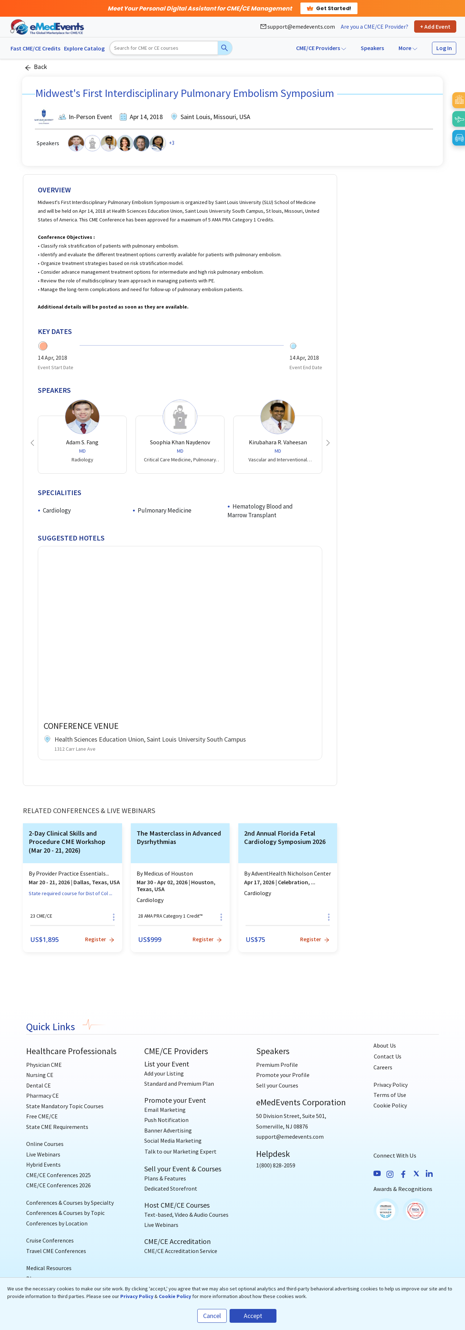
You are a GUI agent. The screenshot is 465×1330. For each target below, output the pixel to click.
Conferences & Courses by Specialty (70, 1202)
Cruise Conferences (50, 1240)
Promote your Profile (283, 1074)
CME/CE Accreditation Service (180, 1250)
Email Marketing (165, 1109)
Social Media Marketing (173, 1140)
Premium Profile (277, 1064)
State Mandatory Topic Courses (65, 1106)
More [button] (408, 48)
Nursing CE (39, 1074)
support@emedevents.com (297, 26)
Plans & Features (165, 1178)
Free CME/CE (42, 1116)
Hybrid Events (43, 1164)
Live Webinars (43, 1154)
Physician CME (44, 1064)
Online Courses (45, 1143)
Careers (382, 1067)
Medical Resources (49, 1268)
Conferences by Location (57, 1223)
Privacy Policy (390, 1084)
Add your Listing (164, 1073)
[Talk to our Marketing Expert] (180, 1152)
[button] (32, 443)
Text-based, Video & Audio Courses (186, 1214)
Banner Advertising (168, 1130)
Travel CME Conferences (56, 1250)
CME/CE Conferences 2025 (58, 1175)
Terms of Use (389, 1094)
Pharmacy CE (42, 1095)
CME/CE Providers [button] (321, 48)
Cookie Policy (390, 1105)
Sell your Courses (277, 1085)
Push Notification (166, 1119)
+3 (171, 142)
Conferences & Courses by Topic (65, 1212)
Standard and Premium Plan (179, 1083)
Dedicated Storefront (170, 1188)
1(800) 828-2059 (275, 1165)
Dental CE (38, 1085)
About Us (384, 1045)
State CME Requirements (57, 1126)
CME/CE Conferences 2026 (58, 1185)
